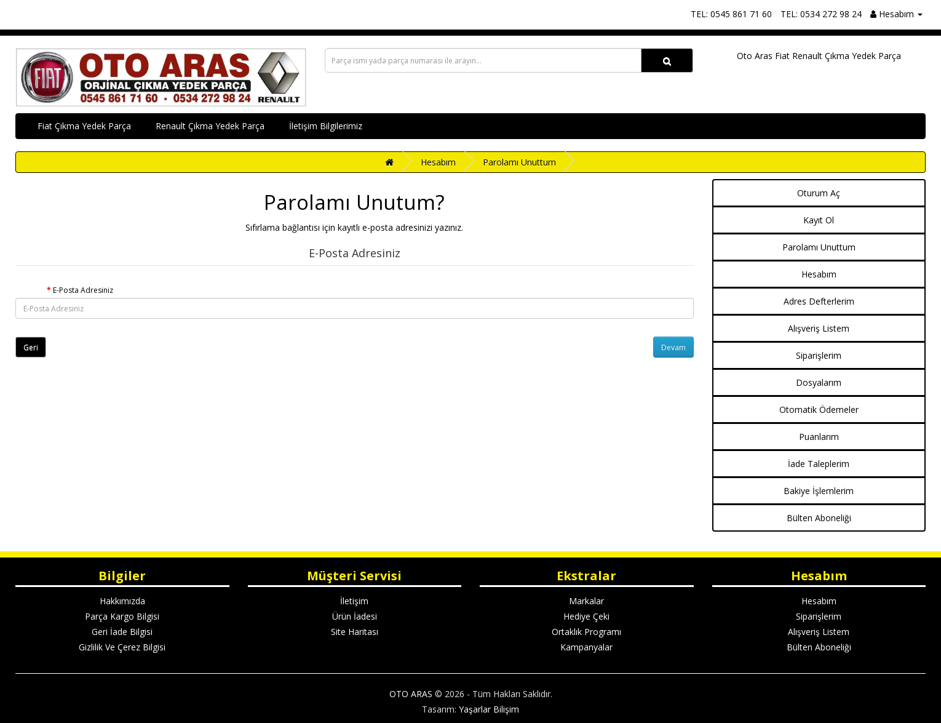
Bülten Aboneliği (819, 518)
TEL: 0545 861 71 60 (731, 14)
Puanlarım (819, 436)
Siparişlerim (818, 355)
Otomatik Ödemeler (819, 409)
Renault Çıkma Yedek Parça (210, 126)
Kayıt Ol (818, 220)
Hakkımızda (122, 601)
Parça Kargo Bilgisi (122, 616)
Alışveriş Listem (818, 328)
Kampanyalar (586, 647)
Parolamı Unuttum (519, 162)
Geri (30, 347)
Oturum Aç (818, 193)
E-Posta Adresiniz (83, 290)
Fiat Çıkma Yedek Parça (84, 126)
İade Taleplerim (818, 463)
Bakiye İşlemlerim (819, 491)
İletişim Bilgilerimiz (325, 126)
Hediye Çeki (586, 616)
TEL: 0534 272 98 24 (821, 14)
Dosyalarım (818, 382)
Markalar (586, 601)
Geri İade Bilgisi (122, 631)
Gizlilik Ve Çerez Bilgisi (122, 647)
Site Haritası (354, 631)
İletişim (354, 601)
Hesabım (438, 162)
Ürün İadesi (354, 616)
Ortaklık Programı (586, 631)
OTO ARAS (410, 694)
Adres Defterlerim (819, 301)
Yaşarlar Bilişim (489, 709)
